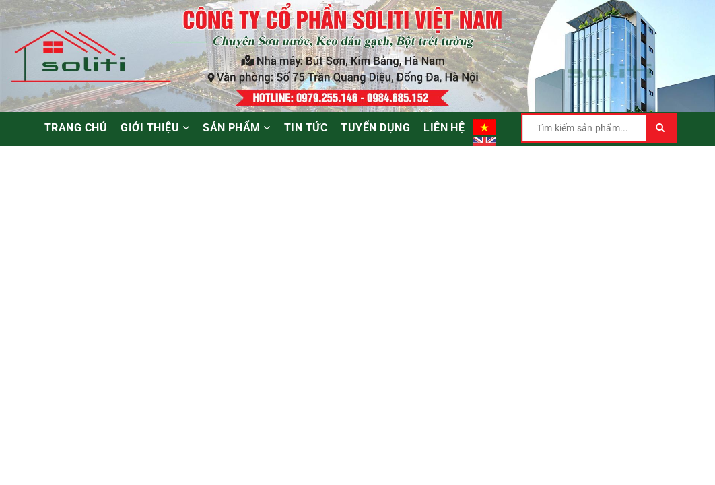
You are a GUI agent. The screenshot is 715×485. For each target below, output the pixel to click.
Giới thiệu (155, 127)
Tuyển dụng (375, 127)
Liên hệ (444, 127)
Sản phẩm (237, 127)
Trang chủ (75, 127)
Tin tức (305, 127)
